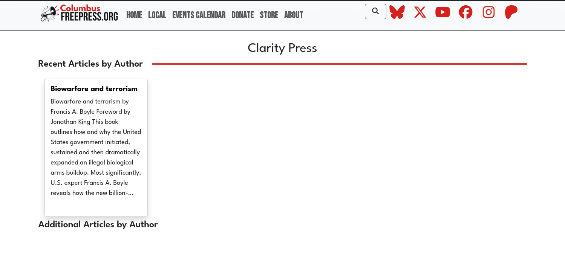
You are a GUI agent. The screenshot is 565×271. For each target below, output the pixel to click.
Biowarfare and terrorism (94, 89)
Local (157, 15)
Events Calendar (198, 15)
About (293, 15)
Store (269, 15)
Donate (242, 15)
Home (134, 15)
